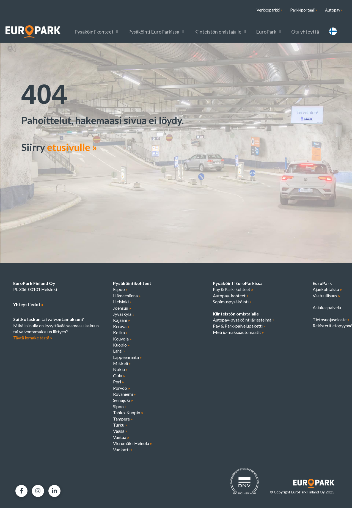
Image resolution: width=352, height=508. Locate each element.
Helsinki (122, 301)
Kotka (120, 332)
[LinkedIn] (54, 491)
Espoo (120, 289)
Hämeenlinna (127, 295)
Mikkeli (122, 363)
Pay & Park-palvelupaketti (239, 325)
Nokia (120, 369)
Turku (120, 424)
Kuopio (121, 344)
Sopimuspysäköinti (232, 301)
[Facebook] (21, 491)
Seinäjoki (123, 400)
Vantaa (121, 437)
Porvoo (121, 388)
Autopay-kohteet (231, 295)
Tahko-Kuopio (128, 412)
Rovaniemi (124, 394)
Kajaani (121, 320)
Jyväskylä (123, 314)
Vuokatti (123, 449)
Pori (118, 381)
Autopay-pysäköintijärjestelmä (243, 319)
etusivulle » (72, 147)
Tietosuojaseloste (331, 319)
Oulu (119, 375)
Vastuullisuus (326, 295)
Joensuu (122, 308)
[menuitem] (335, 32)
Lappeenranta (127, 357)
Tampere (123, 418)
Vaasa (120, 430)
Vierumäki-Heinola (132, 443)
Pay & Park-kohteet (233, 289)
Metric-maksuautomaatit (238, 332)
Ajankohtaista (327, 289)
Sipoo (120, 406)
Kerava (121, 326)
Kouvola (122, 338)
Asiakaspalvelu (327, 307)
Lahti (119, 350)
